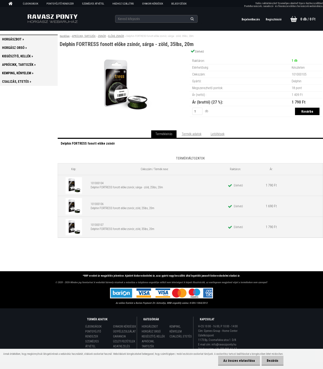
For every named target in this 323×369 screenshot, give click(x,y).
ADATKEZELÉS (121, 346)
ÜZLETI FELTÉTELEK (124, 341)
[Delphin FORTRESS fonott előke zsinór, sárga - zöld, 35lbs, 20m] (123, 57)
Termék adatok (191, 134)
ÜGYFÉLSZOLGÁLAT (124, 331)
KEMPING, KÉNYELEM (176, 329)
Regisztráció (274, 19)
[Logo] (52, 18)
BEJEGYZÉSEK (179, 3)
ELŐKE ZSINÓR (116, 36)
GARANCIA (119, 336)
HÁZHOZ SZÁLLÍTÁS (123, 3)
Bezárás (272, 361)
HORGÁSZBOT (150, 326)
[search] (197, 19)
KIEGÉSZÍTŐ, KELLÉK (153, 336)
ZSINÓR (102, 36)
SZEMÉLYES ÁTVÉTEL (93, 3)
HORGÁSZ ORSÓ (151, 331)
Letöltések (218, 134)
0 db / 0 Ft (307, 19)
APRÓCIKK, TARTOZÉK (84, 36)
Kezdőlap (65, 36)
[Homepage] (12, 3)
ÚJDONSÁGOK (30, 3)
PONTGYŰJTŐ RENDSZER (60, 3)
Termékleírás (163, 134)
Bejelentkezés (251, 19)
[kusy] (197, 111)
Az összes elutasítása (239, 361)
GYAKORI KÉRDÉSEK (152, 3)
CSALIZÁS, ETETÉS (181, 336)
